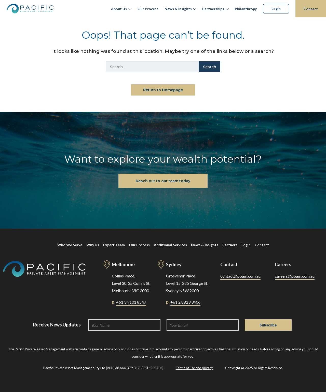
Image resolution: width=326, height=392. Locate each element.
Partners (229, 245)
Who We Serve (69, 245)
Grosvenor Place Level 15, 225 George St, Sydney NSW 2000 (187, 283)
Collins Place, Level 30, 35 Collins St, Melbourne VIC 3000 (131, 283)
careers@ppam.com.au (295, 276)
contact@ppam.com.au (240, 276)
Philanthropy (246, 9)
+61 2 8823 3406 (185, 302)
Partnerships (213, 9)
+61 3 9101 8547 (131, 302)
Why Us (92, 245)
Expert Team (114, 245)
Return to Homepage (163, 90)
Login (276, 8)
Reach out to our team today (163, 181)
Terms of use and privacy (194, 368)
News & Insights (178, 9)
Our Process (148, 9)
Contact (311, 9)
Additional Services (170, 245)
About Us (119, 9)
